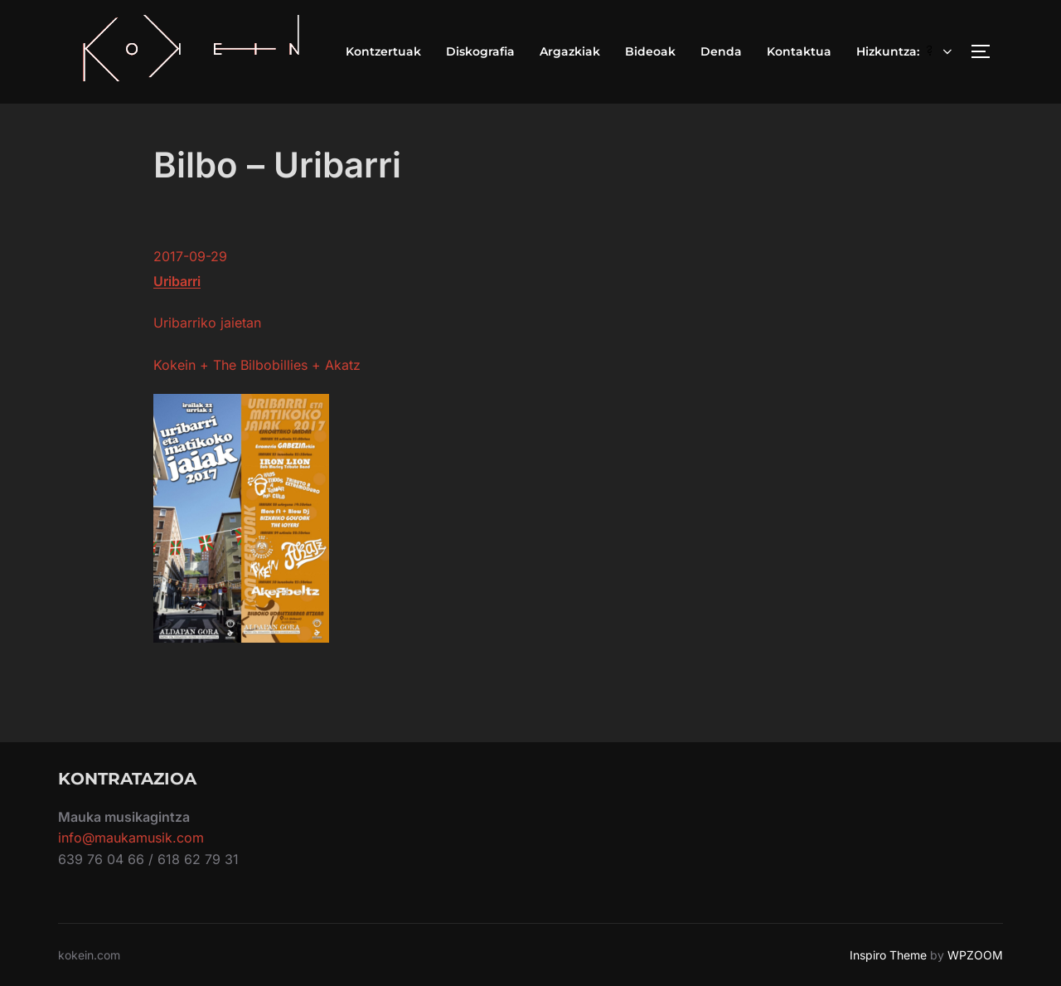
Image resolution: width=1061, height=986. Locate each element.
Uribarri (177, 281)
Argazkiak (570, 51)
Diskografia (480, 51)
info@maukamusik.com (131, 837)
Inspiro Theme (888, 955)
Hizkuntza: (906, 51)
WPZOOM (975, 955)
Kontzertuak (383, 51)
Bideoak (650, 51)
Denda (721, 51)
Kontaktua (799, 51)
